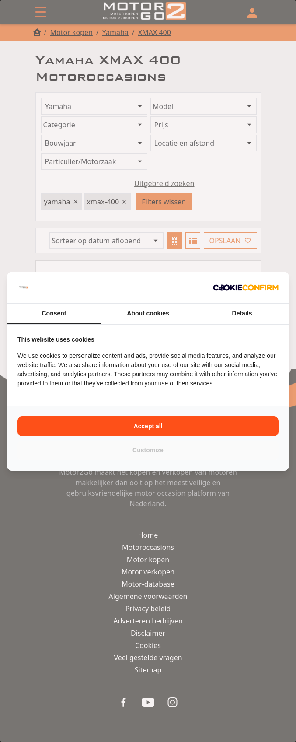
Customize (148, 450)
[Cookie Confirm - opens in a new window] (246, 287)
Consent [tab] (54, 313)
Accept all (147, 426)
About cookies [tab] (148, 313)
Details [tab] (242, 313)
